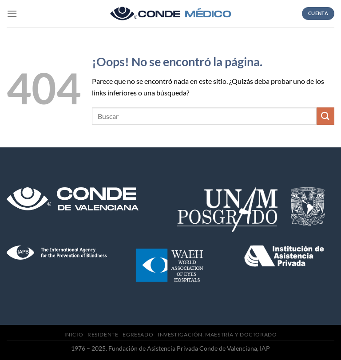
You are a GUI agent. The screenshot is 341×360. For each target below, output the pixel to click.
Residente (103, 334)
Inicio (73, 334)
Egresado (138, 334)
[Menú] (12, 13)
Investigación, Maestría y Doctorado (217, 334)
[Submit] (325, 116)
